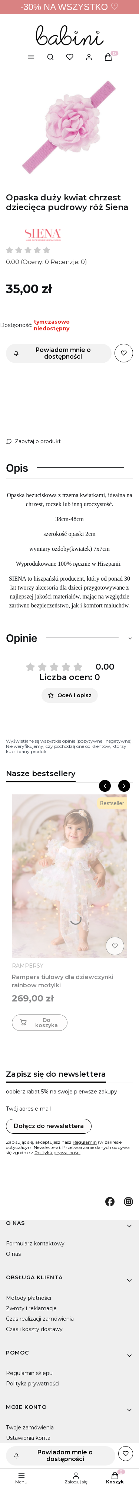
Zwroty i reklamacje (31, 1308)
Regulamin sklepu (29, 1373)
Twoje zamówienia (30, 1427)
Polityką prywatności (57, 1152)
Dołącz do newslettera (49, 1126)
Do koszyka (38, 1023)
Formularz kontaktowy (35, 1243)
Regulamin (85, 1142)
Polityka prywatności (32, 1383)
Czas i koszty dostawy (34, 1329)
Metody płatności (28, 1298)
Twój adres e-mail (28, 1108)
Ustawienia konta (28, 1438)
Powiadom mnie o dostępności (52, 353)
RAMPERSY (27, 965)
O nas (13, 1254)
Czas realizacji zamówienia (40, 1318)
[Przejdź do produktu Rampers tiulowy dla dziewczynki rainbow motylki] (69, 876)
